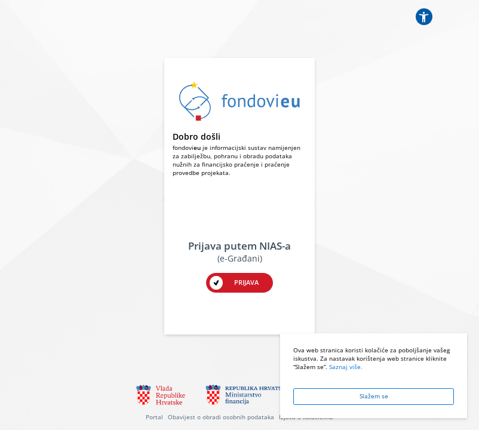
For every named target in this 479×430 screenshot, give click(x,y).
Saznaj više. (346, 367)
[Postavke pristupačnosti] (424, 16)
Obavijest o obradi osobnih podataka (221, 417)
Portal (154, 417)
